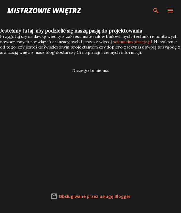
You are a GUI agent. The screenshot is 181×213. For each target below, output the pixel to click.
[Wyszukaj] (156, 10)
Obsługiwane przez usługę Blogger (90, 196)
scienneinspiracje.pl (132, 41)
